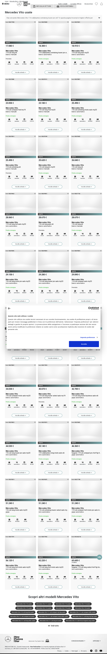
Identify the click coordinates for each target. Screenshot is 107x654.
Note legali (75, 651)
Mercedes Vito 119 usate (63, 608)
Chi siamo (84, 651)
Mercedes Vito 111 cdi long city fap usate (85, 616)
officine (96, 641)
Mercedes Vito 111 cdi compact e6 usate (22, 616)
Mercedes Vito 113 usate (63, 604)
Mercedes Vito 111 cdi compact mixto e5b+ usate (53, 616)
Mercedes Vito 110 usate (24, 604)
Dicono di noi (89, 4)
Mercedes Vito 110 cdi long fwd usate (23, 612)
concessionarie (77, 641)
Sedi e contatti (62, 4)
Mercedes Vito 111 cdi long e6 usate (50, 620)
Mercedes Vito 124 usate (82, 608)
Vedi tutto (53, 626)
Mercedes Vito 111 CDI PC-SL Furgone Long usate (80, 620)
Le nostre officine (75, 4)
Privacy (59, 651)
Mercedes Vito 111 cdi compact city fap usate (52, 612)
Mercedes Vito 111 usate (43, 604)
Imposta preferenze (87, 337)
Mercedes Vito (20, 52)
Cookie (67, 651)
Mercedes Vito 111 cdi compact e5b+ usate (82, 612)
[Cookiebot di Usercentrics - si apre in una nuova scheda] (90, 308)
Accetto (84, 344)
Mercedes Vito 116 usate (43, 608)
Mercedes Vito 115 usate (24, 608)
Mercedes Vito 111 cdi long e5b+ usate (23, 620)
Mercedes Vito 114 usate (82, 604)
